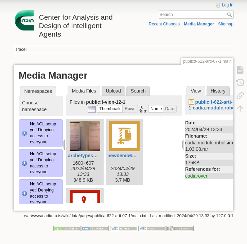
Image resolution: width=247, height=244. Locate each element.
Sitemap (225, 24)
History (218, 91)
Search (230, 14)
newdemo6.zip (123, 155)
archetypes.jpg (85, 155)
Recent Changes (164, 24)
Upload (113, 91)
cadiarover (196, 176)
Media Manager (199, 24)
